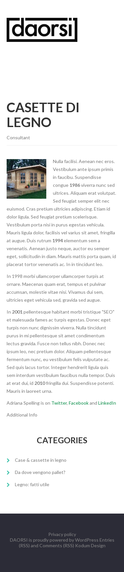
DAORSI (19, 540)
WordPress (87, 540)
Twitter (59, 403)
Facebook (79, 403)
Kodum (82, 545)
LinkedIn (107, 403)
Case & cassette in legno (40, 460)
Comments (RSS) (56, 545)
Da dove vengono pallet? (40, 472)
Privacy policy (62, 534)
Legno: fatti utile (32, 484)
